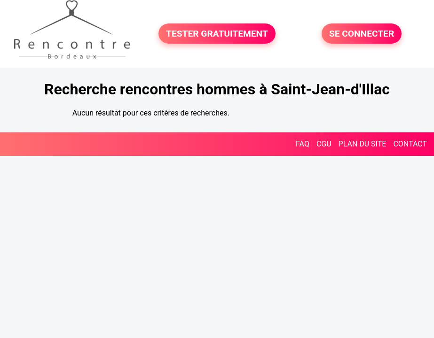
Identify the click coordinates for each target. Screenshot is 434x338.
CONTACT (410, 143)
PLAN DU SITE (363, 143)
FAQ (302, 143)
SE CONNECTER (361, 33)
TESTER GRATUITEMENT (217, 33)
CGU (323, 143)
